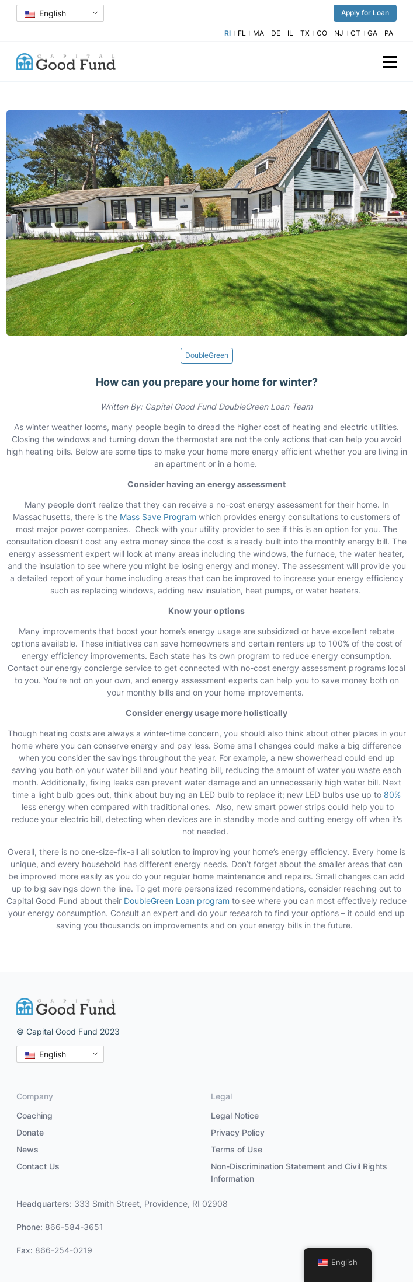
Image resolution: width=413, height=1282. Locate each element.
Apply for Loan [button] (365, 12)
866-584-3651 (74, 1227)
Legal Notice (235, 1115)
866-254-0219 (63, 1250)
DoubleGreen (206, 355)
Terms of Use (236, 1149)
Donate (30, 1132)
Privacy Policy (238, 1132)
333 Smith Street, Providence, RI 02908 (151, 1203)
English (45, 13)
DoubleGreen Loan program (177, 901)
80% (392, 794)
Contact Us (38, 1166)
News (27, 1149)
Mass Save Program (158, 517)
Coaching (34, 1115)
